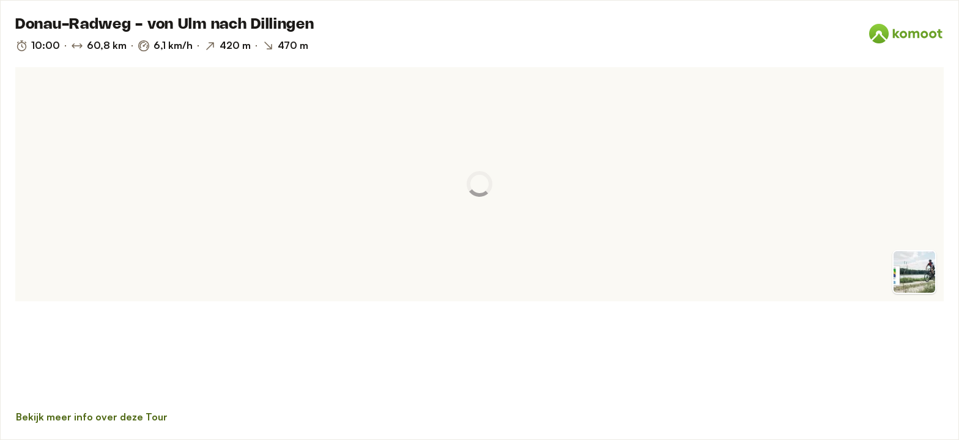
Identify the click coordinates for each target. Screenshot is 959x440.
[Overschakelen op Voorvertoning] (914, 272)
